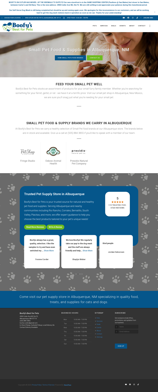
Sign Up (121, 346)
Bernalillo (76, 210)
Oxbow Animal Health (53, 162)
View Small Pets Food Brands (70, 58)
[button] (76, 274)
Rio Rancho (55, 210)
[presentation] (126, 338)
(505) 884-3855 (25, 321)
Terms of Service (48, 385)
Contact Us (95, 58)
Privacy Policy (36, 385)
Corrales (66, 210)
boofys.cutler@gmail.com (29, 323)
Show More (49, 250)
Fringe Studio (27, 160)
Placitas (35, 214)
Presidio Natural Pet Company (79, 162)
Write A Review (55, 227)
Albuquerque (63, 206)
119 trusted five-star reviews (117, 206)
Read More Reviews (35, 227)
